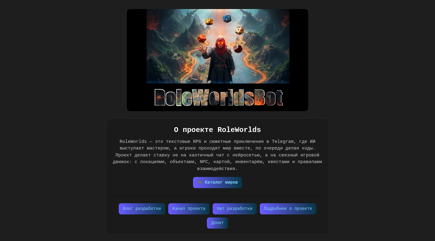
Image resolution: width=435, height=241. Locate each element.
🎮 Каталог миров (217, 182)
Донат (217, 223)
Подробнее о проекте (288, 209)
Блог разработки (142, 209)
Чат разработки (235, 209)
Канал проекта (188, 209)
